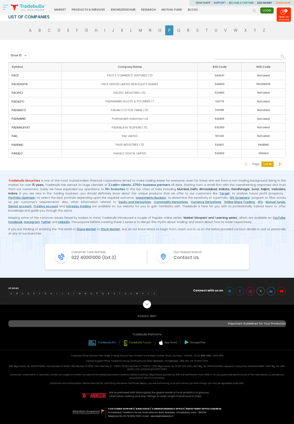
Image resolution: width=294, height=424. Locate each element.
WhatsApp (203, 2)
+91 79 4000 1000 (132, 415)
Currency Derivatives (205, 201)
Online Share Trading (239, 201)
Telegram (228, 291)
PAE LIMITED (130, 135)
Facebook (15, 221)
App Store (171, 342)
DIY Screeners (240, 197)
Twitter (47, 221)
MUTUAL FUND (178, 10)
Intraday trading (79, 205)
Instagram (32, 221)
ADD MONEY (264, 2)
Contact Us (187, 257)
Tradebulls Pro (105, 342)
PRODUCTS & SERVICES (95, 10)
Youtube (281, 291)
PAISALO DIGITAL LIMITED (130, 153)
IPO (260, 201)
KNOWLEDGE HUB (129, 10)
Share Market (86, 228)
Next (280, 163)
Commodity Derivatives (170, 201)
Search (283, 56)
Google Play (199, 342)
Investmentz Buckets (151, 197)
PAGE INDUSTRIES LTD (130, 144)
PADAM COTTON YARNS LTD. (130, 110)
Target (224, 193)
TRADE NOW (283, 2)
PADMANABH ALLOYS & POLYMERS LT (130, 101)
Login (267, 10)
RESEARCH (155, 10)
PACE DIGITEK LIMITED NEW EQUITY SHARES (130, 84)
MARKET (67, 10)
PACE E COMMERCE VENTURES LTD (130, 75)
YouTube (278, 217)
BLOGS (200, 10)
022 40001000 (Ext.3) (96, 257)
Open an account (283, 19)
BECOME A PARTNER (241, 2)
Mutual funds (275, 201)
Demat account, (20, 205)
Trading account (46, 205)
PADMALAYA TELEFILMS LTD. (130, 127)
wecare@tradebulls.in (162, 415)
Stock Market (110, 228)
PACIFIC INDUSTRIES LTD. (130, 92)
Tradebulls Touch (140, 342)
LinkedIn (65, 221)
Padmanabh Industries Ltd (130, 118)
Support (220, 2)
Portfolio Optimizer (22, 197)
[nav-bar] (6, 7)
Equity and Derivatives (133, 201)
